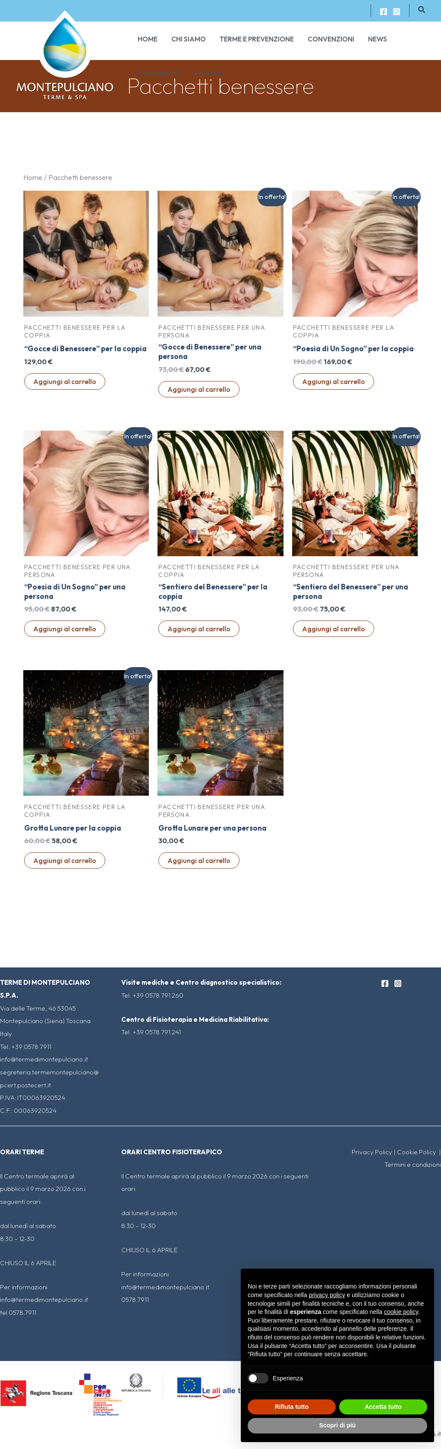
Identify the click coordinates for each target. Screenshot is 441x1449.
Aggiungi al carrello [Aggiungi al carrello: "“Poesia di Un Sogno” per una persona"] (64, 631)
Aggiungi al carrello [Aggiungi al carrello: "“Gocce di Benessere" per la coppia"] (64, 390)
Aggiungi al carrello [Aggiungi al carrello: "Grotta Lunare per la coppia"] (64, 864)
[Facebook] (383, 12)
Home (32, 177)
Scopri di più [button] (337, 1425)
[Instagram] (396, 12)
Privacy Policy (372, 1152)
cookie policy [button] (401, 1311)
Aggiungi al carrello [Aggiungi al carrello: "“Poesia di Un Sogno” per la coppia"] (333, 390)
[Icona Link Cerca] (422, 10)
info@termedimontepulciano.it (44, 1059)
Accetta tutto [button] (383, 1406)
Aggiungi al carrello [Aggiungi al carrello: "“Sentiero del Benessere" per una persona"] (333, 631)
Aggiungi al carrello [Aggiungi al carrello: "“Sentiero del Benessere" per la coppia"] (198, 631)
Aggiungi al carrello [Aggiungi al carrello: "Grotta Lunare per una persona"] (198, 864)
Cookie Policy (417, 1152)
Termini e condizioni (412, 1164)
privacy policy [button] (327, 1295)
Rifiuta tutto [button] (292, 1406)
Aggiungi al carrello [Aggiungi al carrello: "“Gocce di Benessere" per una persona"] (198, 390)
